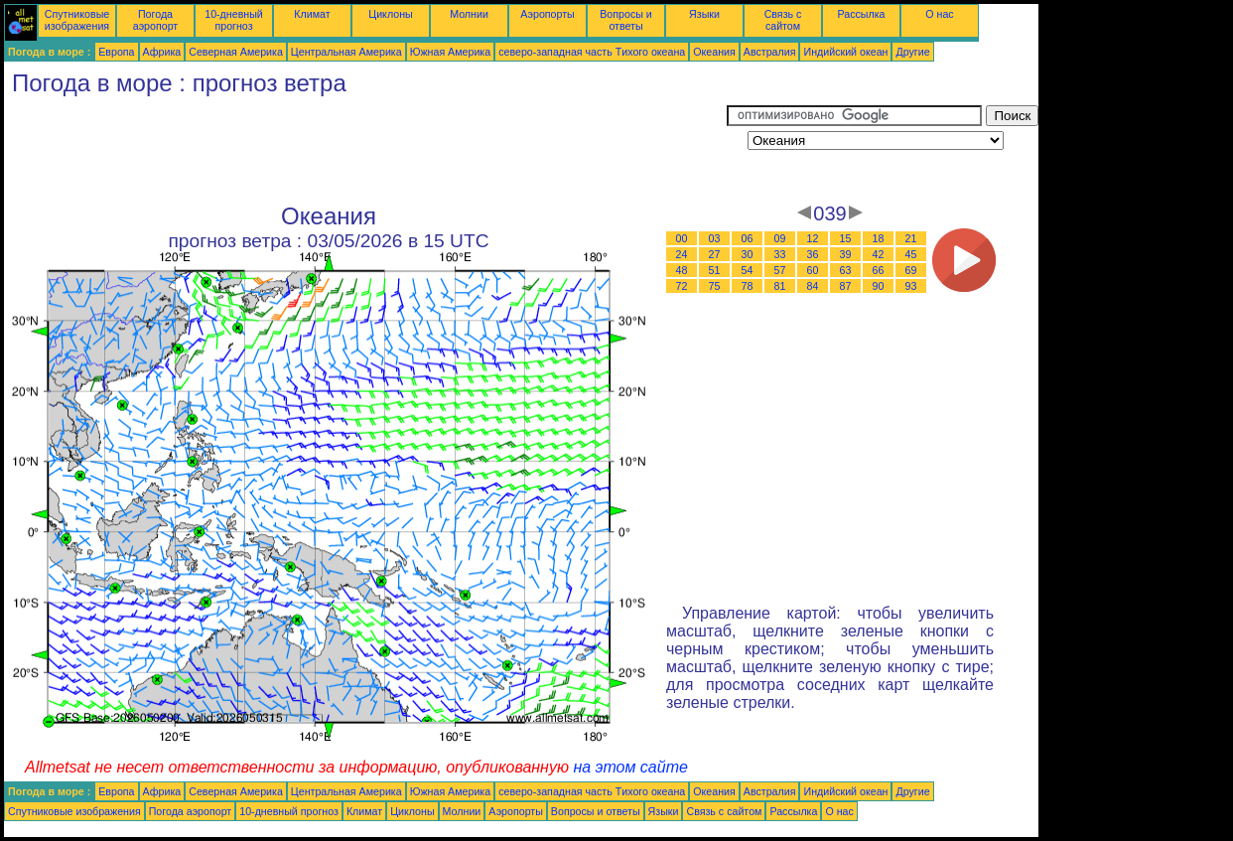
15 (846, 238)
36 (813, 254)
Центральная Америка (346, 52)
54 (748, 270)
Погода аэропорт (156, 20)
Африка (162, 52)
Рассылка (861, 14)
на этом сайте (630, 767)
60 (813, 270)
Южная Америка (450, 52)
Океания (714, 52)
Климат (312, 14)
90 (879, 286)
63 (846, 270)
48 (682, 270)
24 (682, 254)
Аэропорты (547, 14)
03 (715, 238)
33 (780, 254)
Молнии (469, 14)
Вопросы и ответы (626, 20)
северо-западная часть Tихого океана (591, 52)
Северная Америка (236, 52)
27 (715, 254)
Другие (912, 52)
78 (748, 286)
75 (715, 286)
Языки (704, 14)
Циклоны (390, 14)
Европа (116, 52)
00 (682, 238)
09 (780, 238)
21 (911, 238)
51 (715, 270)
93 (911, 286)
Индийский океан (845, 52)
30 (748, 254)
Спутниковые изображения (77, 20)
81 (780, 286)
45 (911, 254)
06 (748, 238)
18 (879, 238)
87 (846, 286)
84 (813, 286)
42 (879, 254)
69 (911, 270)
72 (682, 286)
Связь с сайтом (783, 20)
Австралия (770, 52)
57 (780, 270)
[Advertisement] (365, 150)
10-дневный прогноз (234, 20)
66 (879, 270)
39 (846, 254)
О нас (939, 14)
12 (813, 238)
